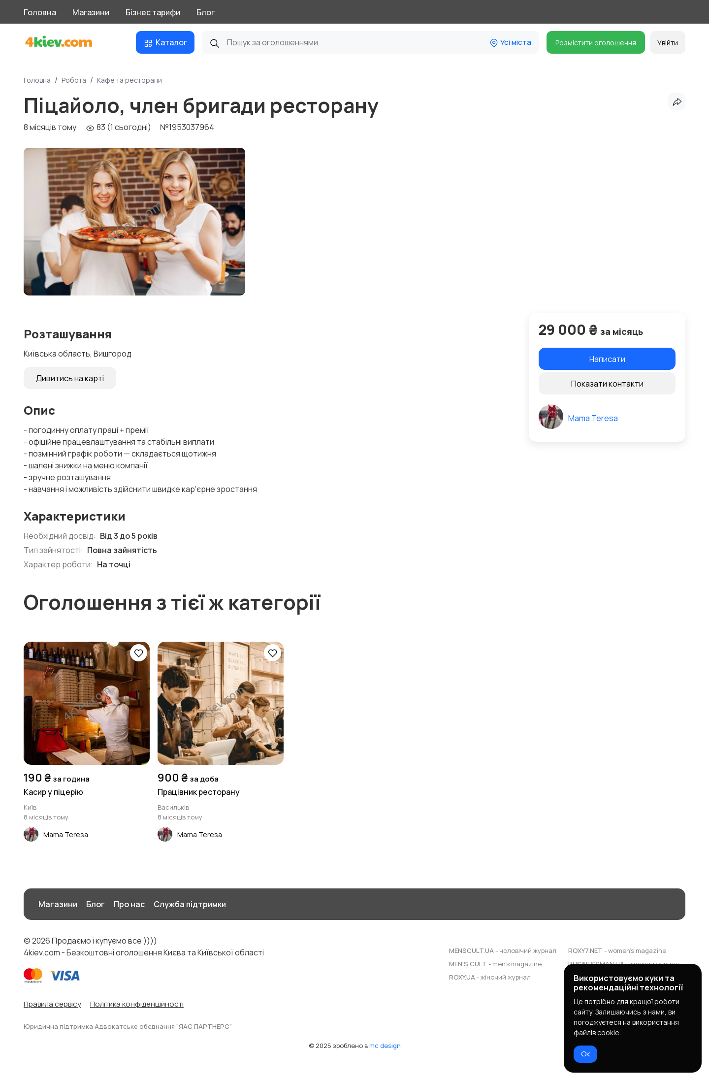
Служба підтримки (190, 904)
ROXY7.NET (617, 950)
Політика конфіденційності (137, 1004)
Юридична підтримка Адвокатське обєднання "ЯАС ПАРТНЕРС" (128, 1026)
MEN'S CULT (495, 963)
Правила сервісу (52, 1004)
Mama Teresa (593, 418)
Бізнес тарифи (153, 12)
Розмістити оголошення (595, 42)
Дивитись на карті (70, 378)
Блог (205, 12)
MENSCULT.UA (502, 950)
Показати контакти (607, 383)
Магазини (90, 12)
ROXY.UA (490, 977)
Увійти (667, 42)
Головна (40, 12)
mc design (385, 1045)
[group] (134, 221)
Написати (607, 359)
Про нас (129, 904)
